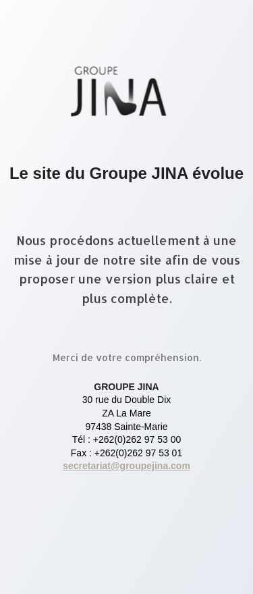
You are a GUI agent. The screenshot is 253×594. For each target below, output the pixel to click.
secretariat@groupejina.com (126, 465)
